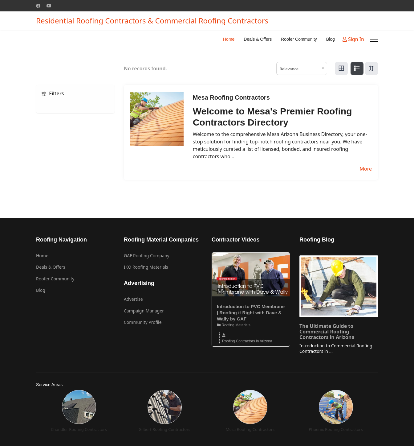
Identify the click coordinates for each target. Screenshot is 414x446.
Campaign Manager (144, 311)
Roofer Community (299, 39)
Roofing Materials (233, 325)
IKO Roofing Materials (146, 267)
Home (228, 39)
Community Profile (143, 322)
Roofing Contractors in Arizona (247, 341)
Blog (330, 39)
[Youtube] (49, 6)
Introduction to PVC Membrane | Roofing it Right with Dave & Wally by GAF (251, 312)
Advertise (133, 299)
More (365, 168)
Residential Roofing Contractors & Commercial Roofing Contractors (152, 20)
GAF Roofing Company (146, 255)
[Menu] (374, 39)
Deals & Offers (258, 39)
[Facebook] (38, 6)
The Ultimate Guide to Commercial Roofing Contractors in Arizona (327, 332)
